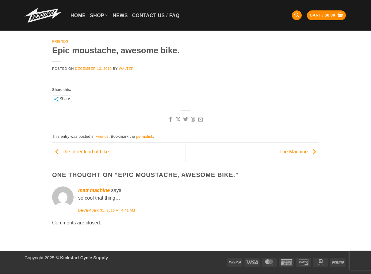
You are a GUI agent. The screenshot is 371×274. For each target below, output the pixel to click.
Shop (99, 15)
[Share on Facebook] (170, 119)
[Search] (297, 15)
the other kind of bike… (83, 152)
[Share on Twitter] (185, 119)
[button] (326, 15)
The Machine (299, 152)
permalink (144, 136)
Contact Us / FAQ (156, 15)
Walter (126, 68)
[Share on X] (177, 119)
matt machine (94, 190)
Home (78, 15)
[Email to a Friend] (200, 119)
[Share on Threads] (192, 119)
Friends (60, 41)
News (120, 15)
